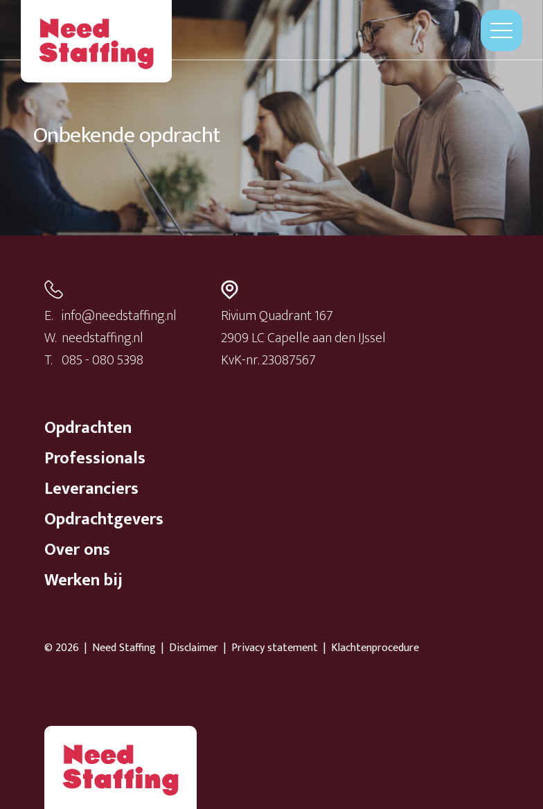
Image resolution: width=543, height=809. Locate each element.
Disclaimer (193, 648)
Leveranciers (91, 489)
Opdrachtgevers (103, 519)
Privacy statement (274, 648)
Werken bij (83, 580)
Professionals (94, 458)
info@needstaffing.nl (119, 315)
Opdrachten (88, 428)
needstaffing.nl (102, 338)
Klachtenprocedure (375, 648)
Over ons (77, 550)
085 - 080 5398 (102, 360)
